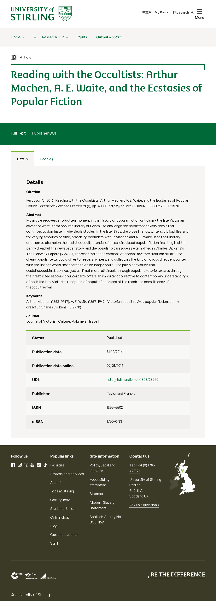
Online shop (59, 517)
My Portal (162, 12)
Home (16, 37)
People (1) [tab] (47, 159)
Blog (53, 526)
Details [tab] (22, 159)
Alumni (55, 482)
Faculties (57, 465)
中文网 (147, 12)
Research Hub (53, 37)
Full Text (18, 133)
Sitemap (96, 493)
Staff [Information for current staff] (54, 543)
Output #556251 (109, 37)
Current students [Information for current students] (64, 534)
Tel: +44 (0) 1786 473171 (142, 468)
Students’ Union (62, 508)
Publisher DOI (44, 133)
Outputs (80, 37)
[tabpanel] (108, 302)
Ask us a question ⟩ (144, 505)
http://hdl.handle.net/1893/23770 (132, 379)
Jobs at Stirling (62, 491)
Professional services (67, 474)
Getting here (60, 500)
